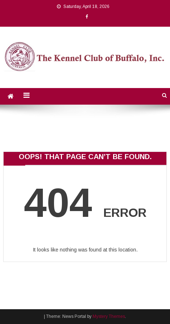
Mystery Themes (109, 316)
